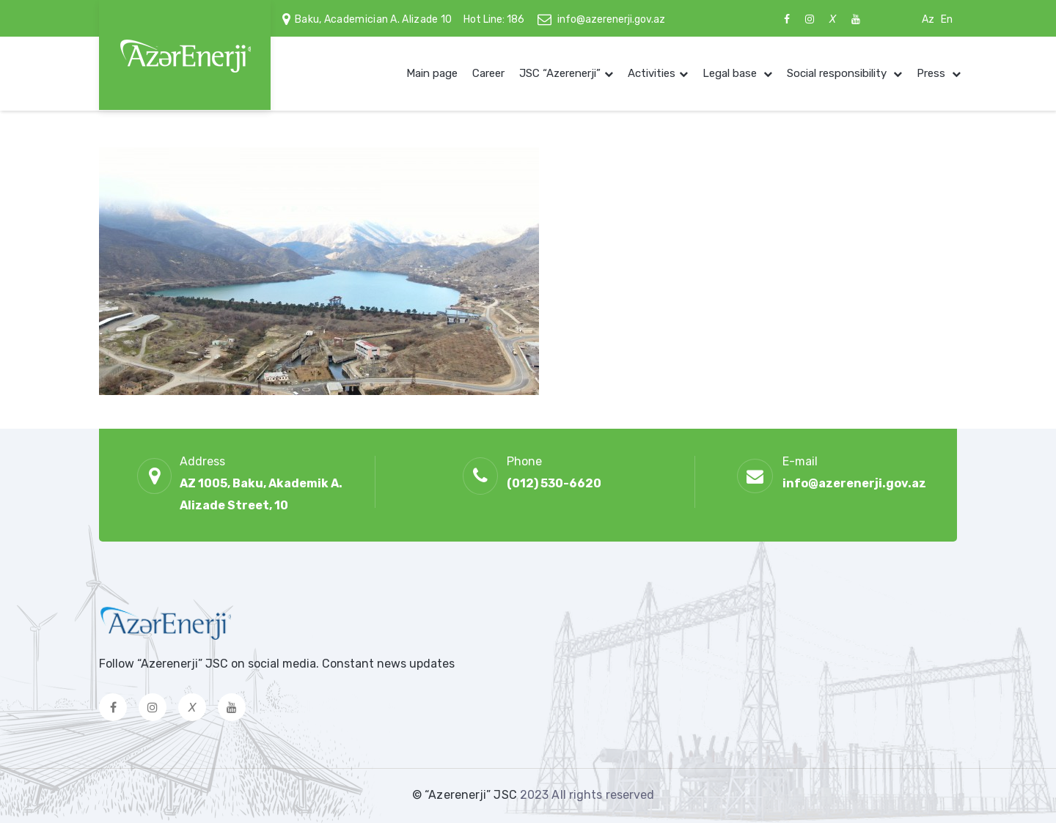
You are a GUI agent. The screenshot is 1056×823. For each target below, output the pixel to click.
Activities (651, 73)
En (947, 19)
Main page (432, 73)
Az (928, 19)
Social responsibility (838, 73)
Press (932, 73)
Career (488, 73)
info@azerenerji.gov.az (611, 19)
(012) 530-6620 (554, 483)
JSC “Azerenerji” (560, 73)
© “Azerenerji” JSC (466, 795)
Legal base (731, 73)
